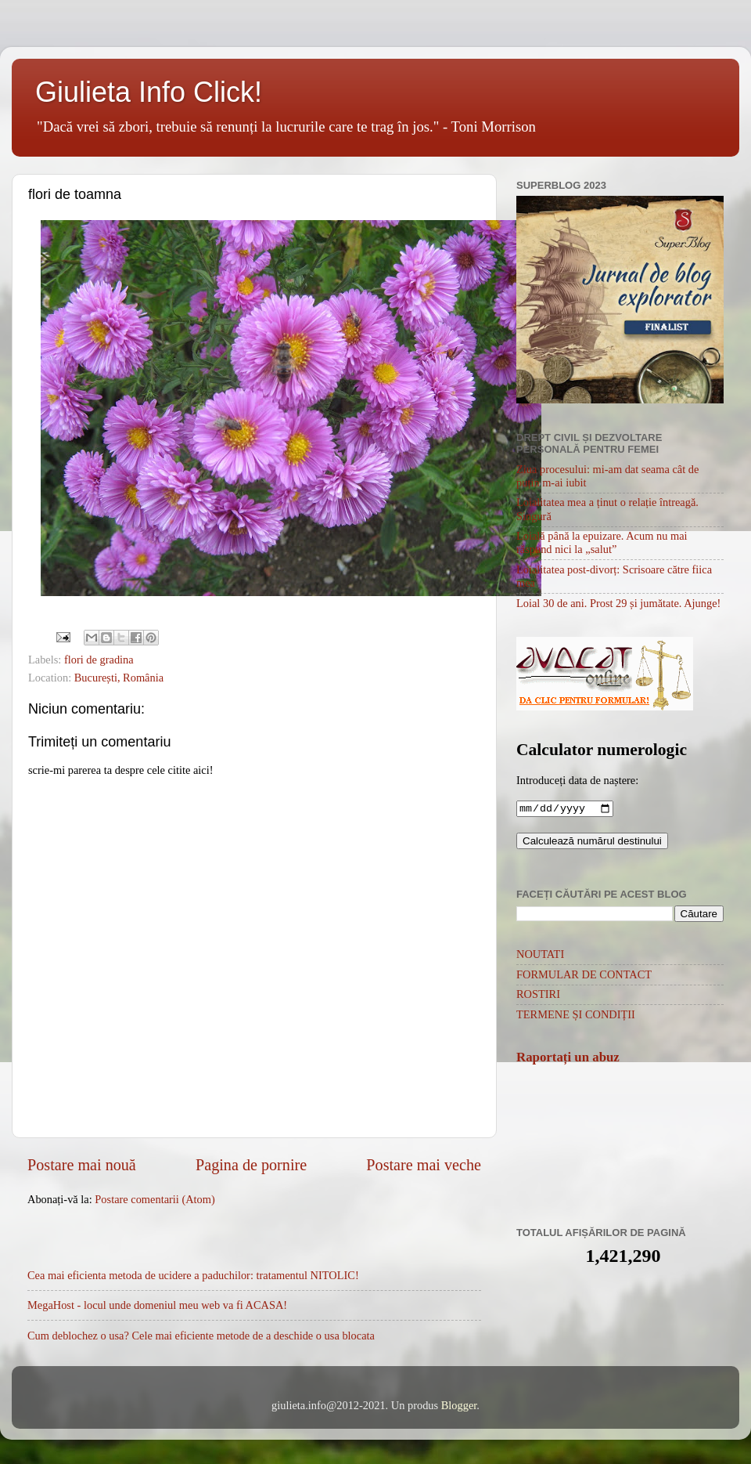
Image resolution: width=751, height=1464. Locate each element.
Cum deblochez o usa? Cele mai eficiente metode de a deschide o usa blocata (201, 1335)
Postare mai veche (423, 1164)
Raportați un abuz (568, 1058)
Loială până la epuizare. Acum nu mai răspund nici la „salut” (602, 542)
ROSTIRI (538, 995)
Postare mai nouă (81, 1164)
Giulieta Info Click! (148, 92)
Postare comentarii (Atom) (154, 1199)
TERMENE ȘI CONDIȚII (575, 1016)
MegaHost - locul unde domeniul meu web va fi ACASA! (157, 1305)
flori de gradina (99, 659)
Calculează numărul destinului (592, 842)
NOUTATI (540, 955)
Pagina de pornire (251, 1164)
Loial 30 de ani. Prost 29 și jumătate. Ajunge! (618, 603)
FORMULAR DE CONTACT (584, 976)
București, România (118, 677)
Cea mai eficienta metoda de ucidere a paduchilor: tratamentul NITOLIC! (193, 1275)
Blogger (459, 1405)
